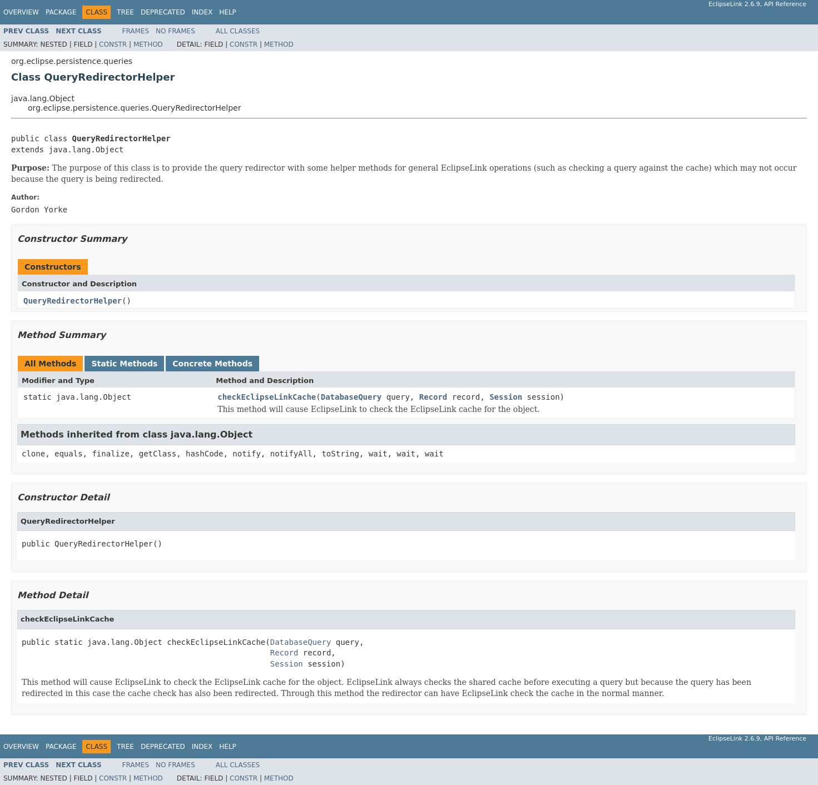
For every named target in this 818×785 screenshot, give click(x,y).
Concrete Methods (212, 363)
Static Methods (124, 363)
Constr (113, 44)
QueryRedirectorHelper (72, 300)
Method (148, 44)
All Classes (238, 31)
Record (433, 396)
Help (227, 12)
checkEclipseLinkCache (266, 396)
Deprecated (163, 12)
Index (202, 12)
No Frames (175, 31)
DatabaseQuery (351, 396)
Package (61, 12)
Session (505, 396)
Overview (21, 12)
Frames (136, 31)
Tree (125, 12)
